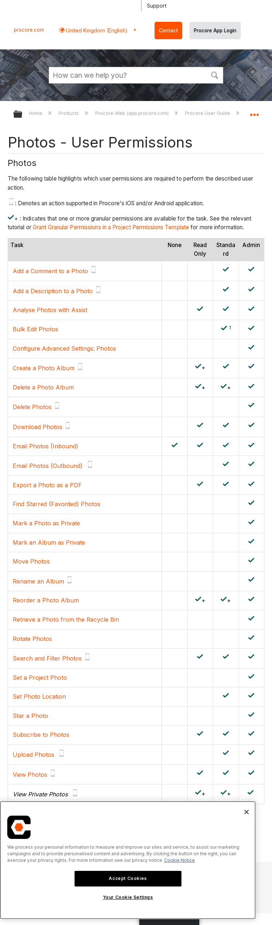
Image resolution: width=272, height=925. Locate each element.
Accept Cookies (128, 878)
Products (69, 113)
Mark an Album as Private (49, 542)
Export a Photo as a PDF (47, 485)
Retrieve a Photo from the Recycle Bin (66, 619)
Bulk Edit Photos (35, 329)
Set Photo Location (39, 696)
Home (36, 113)
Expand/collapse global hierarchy (22, 114)
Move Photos (31, 561)
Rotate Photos (32, 638)
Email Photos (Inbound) (45, 446)
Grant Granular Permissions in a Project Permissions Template (111, 227)
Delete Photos (32, 407)
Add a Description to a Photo (53, 291)
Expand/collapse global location (254, 112)
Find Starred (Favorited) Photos (56, 504)
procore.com (29, 30)
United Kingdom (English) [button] (96, 30)
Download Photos (37, 427)
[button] (214, 74)
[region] (128, 860)
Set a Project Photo (40, 677)
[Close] (247, 812)
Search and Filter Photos (47, 658)
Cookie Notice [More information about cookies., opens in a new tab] (179, 860)
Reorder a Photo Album (46, 600)
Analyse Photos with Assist (50, 310)
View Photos (30, 774)
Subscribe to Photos (41, 734)
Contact (168, 30)
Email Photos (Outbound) (48, 465)
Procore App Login (215, 30)
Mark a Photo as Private (46, 523)
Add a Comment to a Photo (50, 271)
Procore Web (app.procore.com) (132, 113)
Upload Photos (33, 754)
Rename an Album (38, 581)
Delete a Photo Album (43, 387)
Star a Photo (30, 715)
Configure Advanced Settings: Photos (64, 348)
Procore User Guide (208, 113)
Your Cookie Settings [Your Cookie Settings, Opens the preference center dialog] (128, 897)
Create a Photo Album (44, 368)
